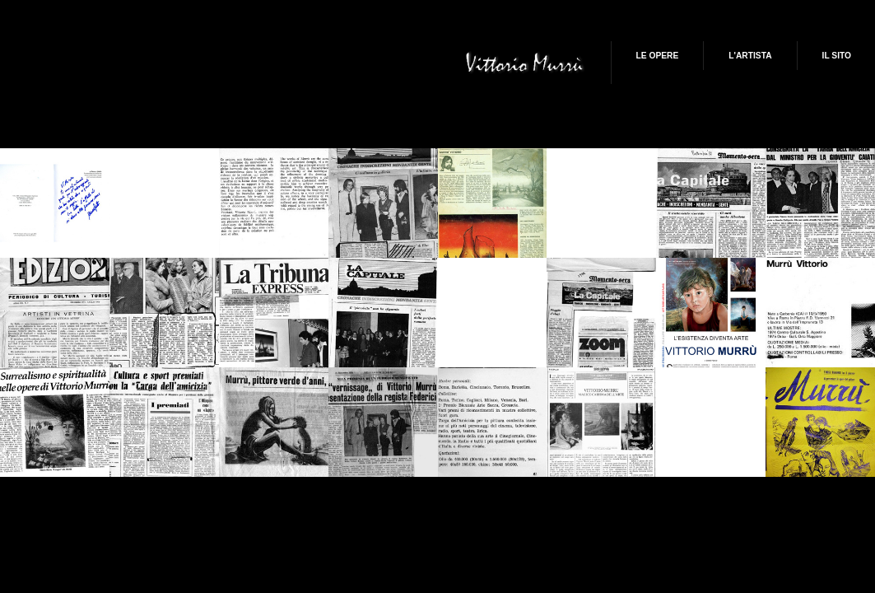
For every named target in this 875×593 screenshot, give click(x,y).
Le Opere (657, 55)
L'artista (749, 55)
